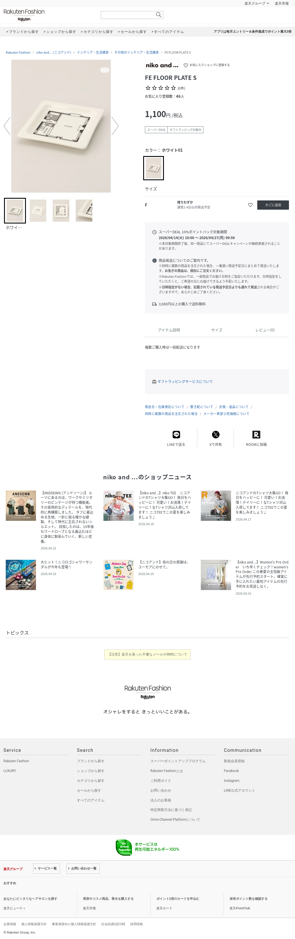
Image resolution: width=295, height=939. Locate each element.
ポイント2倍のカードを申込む (177, 899)
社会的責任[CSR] (113, 924)
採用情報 (136, 924)
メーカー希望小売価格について (226, 413)
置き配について (201, 406)
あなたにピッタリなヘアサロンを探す (30, 899)
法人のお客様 (160, 800)
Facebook (231, 771)
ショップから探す (91, 771)
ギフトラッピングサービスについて (185, 381)
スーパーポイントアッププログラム (178, 761)
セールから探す (89, 790)
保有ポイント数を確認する (249, 899)
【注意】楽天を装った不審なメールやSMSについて (148, 654)
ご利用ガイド (160, 781)
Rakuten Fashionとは (166, 771)
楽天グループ (255, 3)
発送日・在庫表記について (164, 406)
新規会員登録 (234, 761)
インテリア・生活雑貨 (93, 52)
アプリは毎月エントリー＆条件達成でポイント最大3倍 (253, 31)
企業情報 (9, 924)
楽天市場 (282, 3)
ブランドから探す (91, 761)
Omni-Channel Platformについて (175, 820)
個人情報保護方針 (34, 924)
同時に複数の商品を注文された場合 (171, 413)
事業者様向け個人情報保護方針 (74, 924)
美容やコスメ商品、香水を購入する (108, 899)
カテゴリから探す (91, 781)
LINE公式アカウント (239, 790)
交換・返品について (234, 406)
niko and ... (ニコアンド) (53, 52)
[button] (7, 126)
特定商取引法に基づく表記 (171, 810)
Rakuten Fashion (48, 15)
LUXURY (9, 771)
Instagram (231, 781)
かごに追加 (273, 204)
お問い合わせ (160, 790)
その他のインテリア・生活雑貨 (136, 52)
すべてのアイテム (91, 800)
